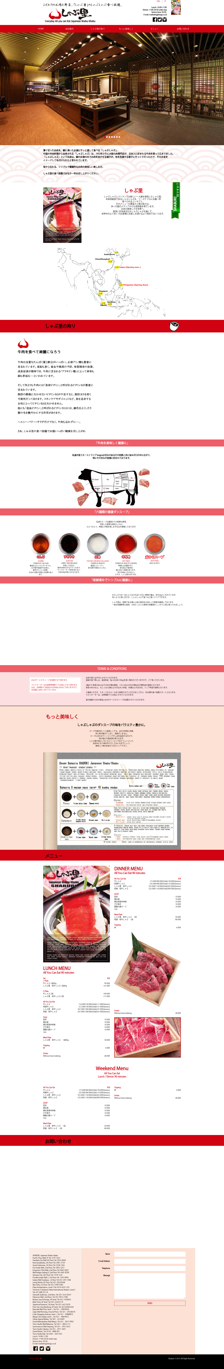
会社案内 (69, 29)
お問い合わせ (183, 29)
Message (106, 1275)
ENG (158, 1)
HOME (41, 29)
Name (107, 1254)
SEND (149, 1303)
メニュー (155, 29)
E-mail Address (104, 1261)
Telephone (106, 1268)
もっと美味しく (126, 29)
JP (165, 1)
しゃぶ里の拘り (98, 29)
